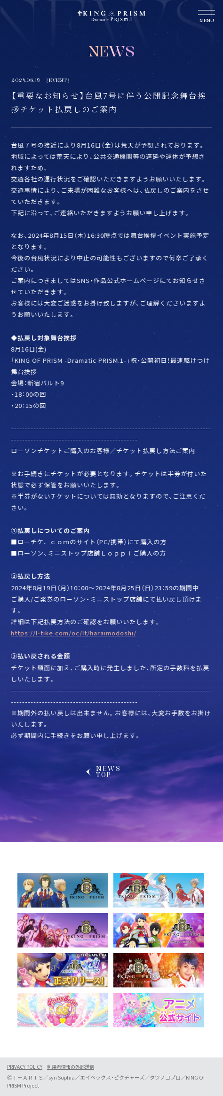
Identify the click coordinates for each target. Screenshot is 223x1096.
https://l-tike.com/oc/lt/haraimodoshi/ (71, 632)
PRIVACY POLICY (24, 1067)
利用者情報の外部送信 (70, 1067)
